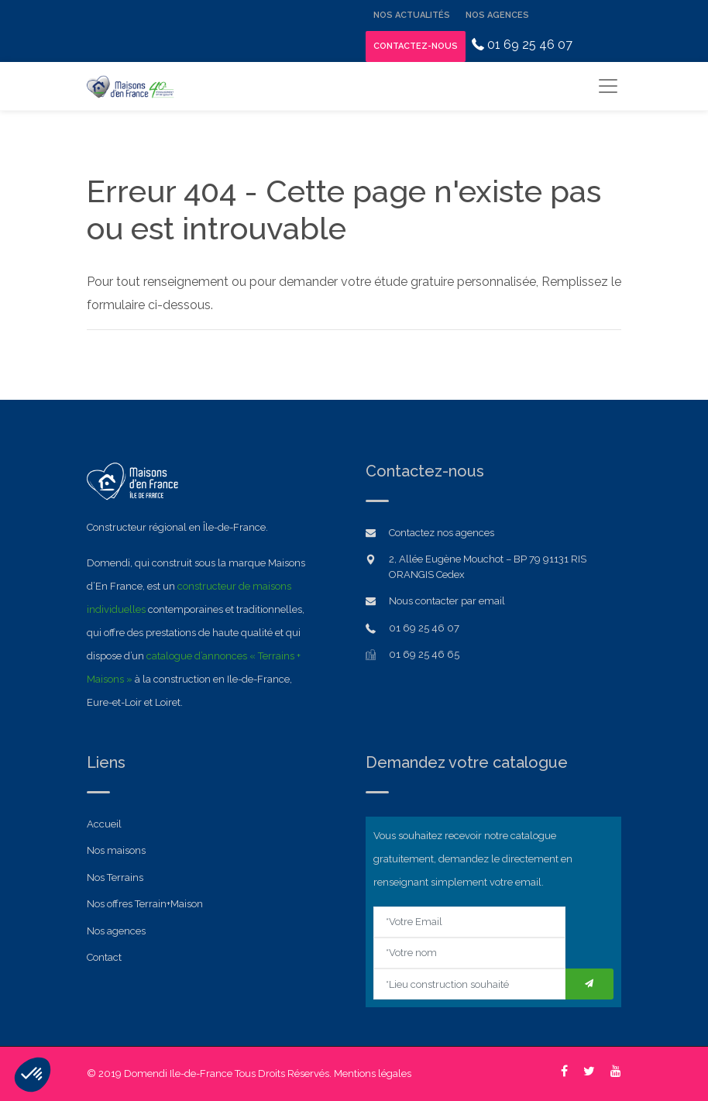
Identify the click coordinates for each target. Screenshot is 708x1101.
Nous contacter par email (447, 601)
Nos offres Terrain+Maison (145, 904)
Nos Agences (497, 15)
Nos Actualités (411, 15)
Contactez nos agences (441, 532)
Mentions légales (372, 1073)
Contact (104, 957)
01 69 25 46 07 (522, 44)
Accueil (104, 824)
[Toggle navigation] (607, 85)
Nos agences (116, 931)
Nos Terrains (115, 877)
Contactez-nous (415, 46)
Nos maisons (116, 850)
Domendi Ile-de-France (178, 1073)
